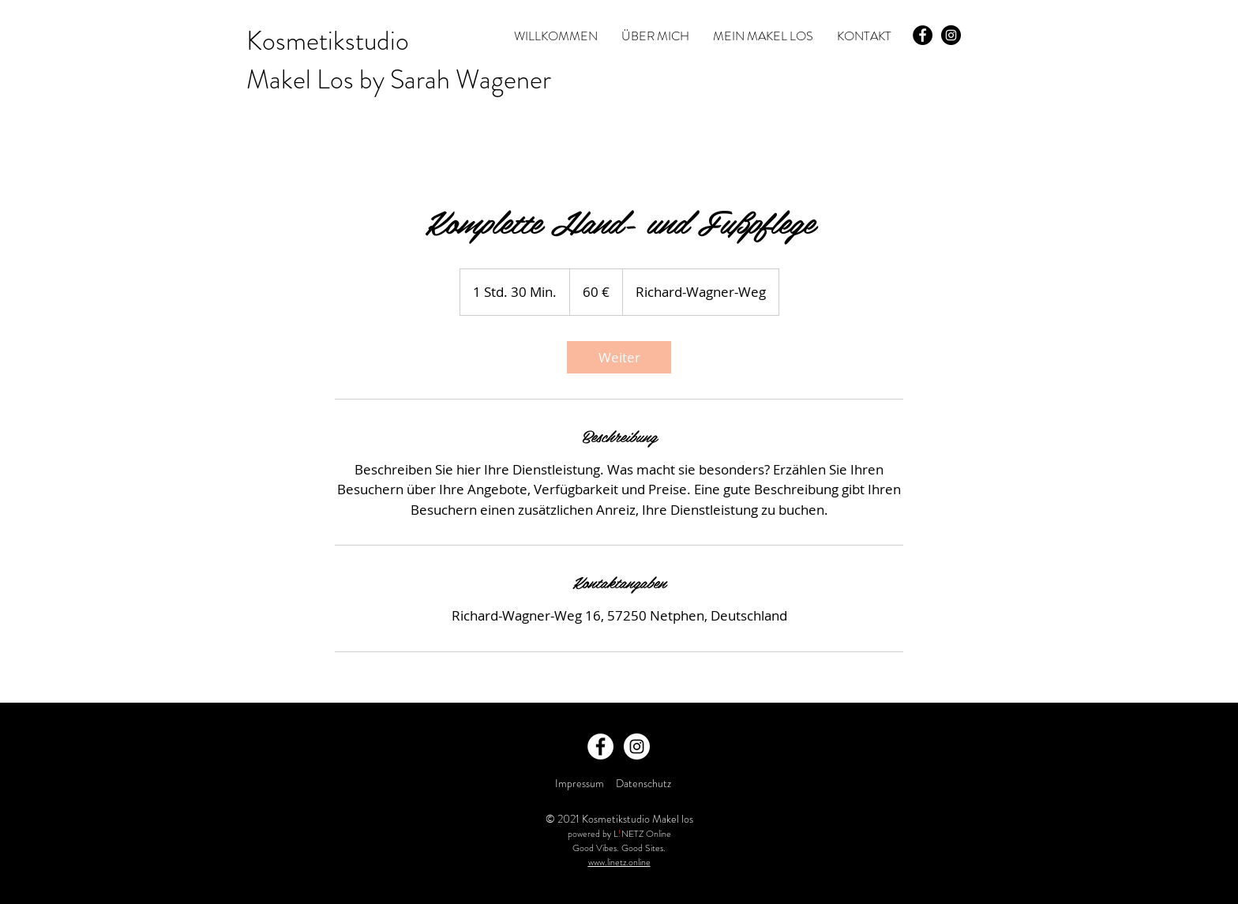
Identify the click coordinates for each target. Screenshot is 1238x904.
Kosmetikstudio (327, 40)
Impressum (579, 783)
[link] (619, 357)
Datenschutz (644, 783)
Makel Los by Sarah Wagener (398, 79)
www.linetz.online (619, 862)
